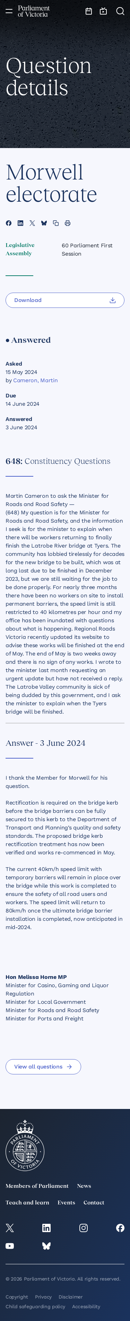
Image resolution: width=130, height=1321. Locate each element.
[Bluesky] (46, 1246)
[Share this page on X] (32, 223)
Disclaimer (71, 1297)
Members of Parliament (37, 1186)
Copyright (17, 1297)
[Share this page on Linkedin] (20, 223)
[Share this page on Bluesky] (44, 223)
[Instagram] (83, 1228)
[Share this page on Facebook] (9, 223)
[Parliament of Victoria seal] (25, 1145)
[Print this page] (67, 223)
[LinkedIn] (46, 1228)
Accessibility (86, 1306)
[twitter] (10, 1228)
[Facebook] (120, 1228)
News (84, 1186)
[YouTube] (10, 1246)
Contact (94, 1203)
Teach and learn (27, 1203)
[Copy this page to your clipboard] (56, 223)
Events (66, 1203)
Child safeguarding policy (35, 1306)
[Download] (65, 300)
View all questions (43, 1066)
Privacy (43, 1297)
